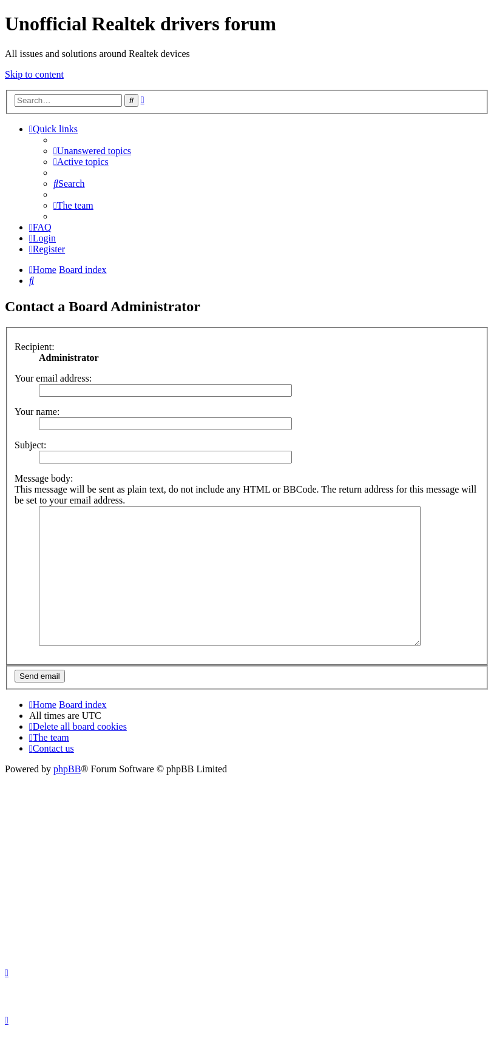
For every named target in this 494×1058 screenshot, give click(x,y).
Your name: (37, 411)
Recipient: (35, 347)
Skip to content (34, 74)
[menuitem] (92, 151)
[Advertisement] (247, 893)
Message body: (44, 478)
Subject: (30, 445)
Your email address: (53, 378)
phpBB (67, 796)
